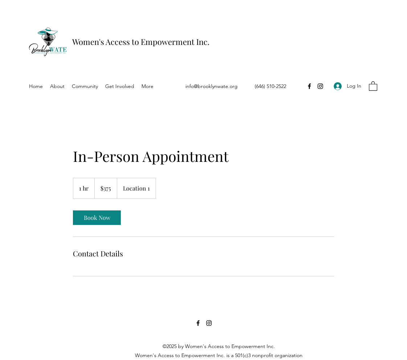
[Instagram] (320, 86)
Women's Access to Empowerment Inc (139, 41)
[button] (373, 86)
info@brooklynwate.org (211, 86)
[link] (97, 217)
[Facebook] (309, 86)
